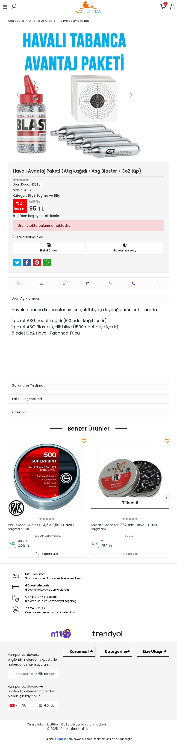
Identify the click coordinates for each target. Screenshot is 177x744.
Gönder (47, 674)
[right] (166, 498)
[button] (18, 95)
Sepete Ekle (47, 554)
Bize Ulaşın (153, 651)
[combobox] (13, 705)
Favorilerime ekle (28, 237)
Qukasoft (61, 739)
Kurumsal (79, 651)
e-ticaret (90, 739)
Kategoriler (116, 651)
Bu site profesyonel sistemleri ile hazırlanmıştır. (88, 739)
